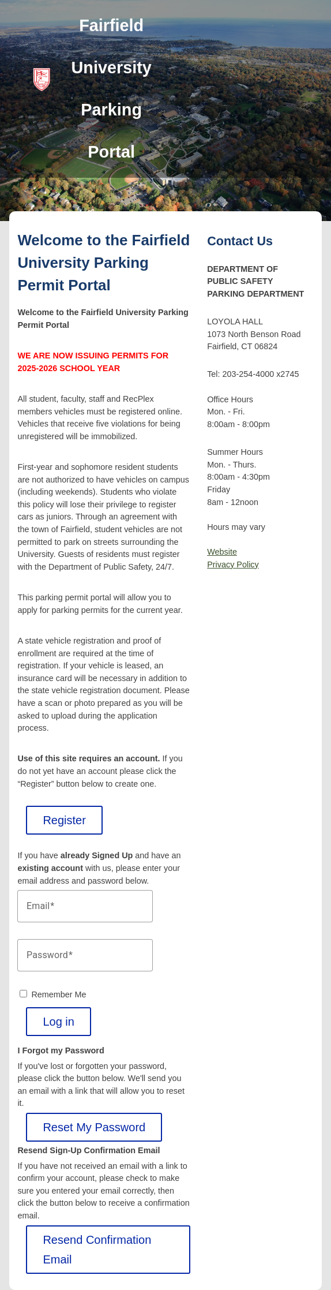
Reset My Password (94, 1127)
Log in (58, 1021)
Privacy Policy (233, 564)
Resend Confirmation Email (97, 1249)
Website (222, 551)
